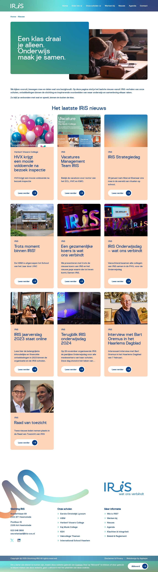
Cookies (78, 564)
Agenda (132, 5)
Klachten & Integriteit (118, 531)
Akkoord (136, 566)
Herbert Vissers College (72, 522)
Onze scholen (92, 5)
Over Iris (76, 5)
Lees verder (24, 193)
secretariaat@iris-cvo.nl (22, 533)
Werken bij (110, 5)
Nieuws (121, 5)
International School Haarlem (75, 540)
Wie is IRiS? (112, 513)
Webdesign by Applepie (137, 558)
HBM (62, 518)
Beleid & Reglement (117, 536)
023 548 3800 (17, 530)
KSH (62, 531)
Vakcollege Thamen (70, 536)
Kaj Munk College (69, 527)
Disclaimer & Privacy (114, 558)
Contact (144, 5)
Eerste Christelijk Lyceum (73, 513)
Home (65, 5)
